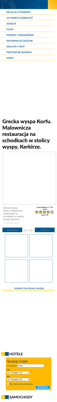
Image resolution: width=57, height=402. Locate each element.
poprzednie (12, 230)
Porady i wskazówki (20, 34)
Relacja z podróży (19, 12)
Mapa (10, 57)
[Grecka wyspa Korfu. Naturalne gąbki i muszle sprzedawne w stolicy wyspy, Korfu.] (40, 281)
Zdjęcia (11, 23)
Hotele (16, 354)
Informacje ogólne (20, 40)
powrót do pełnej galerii (29, 288)
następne (44, 230)
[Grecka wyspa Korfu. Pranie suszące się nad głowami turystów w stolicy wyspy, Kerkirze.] (16, 256)
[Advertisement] (28, 89)
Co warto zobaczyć (20, 17)
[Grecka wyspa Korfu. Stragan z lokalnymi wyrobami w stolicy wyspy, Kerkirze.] (16, 281)
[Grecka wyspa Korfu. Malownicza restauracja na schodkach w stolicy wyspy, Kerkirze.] (40, 256)
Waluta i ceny (16, 46)
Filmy (10, 29)
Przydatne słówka (19, 52)
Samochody (21, 397)
